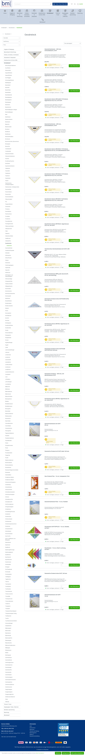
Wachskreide (8, 635)
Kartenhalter (8, 288)
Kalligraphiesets (8, 286)
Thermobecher (8, 591)
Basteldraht (7, 85)
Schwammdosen (8, 528)
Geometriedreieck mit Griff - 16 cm (53, 595)
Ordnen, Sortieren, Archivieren (11, 54)
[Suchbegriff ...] (32, 4)
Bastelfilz (7, 87)
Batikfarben (7, 116)
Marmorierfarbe (8, 396)
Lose (6, 376)
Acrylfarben (7, 67)
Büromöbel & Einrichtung (10, 52)
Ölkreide (7, 701)
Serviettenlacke (8, 533)
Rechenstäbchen (9, 465)
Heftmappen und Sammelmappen (9, 275)
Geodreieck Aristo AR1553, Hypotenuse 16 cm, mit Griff (57, 324)
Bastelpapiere (8, 99)
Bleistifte (7, 124)
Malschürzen (8, 394)
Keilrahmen (7, 298)
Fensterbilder (8, 189)
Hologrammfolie (8, 281)
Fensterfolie (8, 194)
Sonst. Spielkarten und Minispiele (10, 539)
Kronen (6, 340)
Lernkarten (7, 357)
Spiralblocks (8, 554)
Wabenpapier (8, 628)
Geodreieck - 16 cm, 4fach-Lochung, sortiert (55, 548)
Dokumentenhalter (9, 153)
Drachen (7, 158)
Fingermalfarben (9, 204)
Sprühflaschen (8, 559)
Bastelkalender (8, 94)
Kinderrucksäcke (9, 305)
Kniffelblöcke (8, 315)
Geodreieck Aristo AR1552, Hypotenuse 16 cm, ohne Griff (57, 399)
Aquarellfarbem (8, 72)
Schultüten (7, 526)
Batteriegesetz (33, 732)
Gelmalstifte (8, 240)
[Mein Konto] (74, 4)
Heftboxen (7, 272)
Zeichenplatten (8, 682)
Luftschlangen (8, 381)
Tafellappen (8, 576)
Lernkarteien (8, 354)
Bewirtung (6, 712)
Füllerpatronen (8, 228)
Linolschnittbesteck (9, 371)
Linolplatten (8, 369)
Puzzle (6, 457)
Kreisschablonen (9, 332)
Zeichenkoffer (8, 669)
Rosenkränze (8, 467)
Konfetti (7, 318)
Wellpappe (7, 647)
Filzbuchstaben (8, 199)
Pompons (7, 450)
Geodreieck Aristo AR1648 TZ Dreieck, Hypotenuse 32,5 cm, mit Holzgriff (56, 74)
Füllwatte (7, 233)
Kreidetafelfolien (9, 325)
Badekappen (8, 82)
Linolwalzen (7, 374)
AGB (31, 726)
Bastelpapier (8, 102)
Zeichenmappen (8, 677)
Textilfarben (8, 586)
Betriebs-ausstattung (9, 709)
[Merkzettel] (71, 4)
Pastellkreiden (8, 440)
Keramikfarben (8, 300)
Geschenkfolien (8, 248)
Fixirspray (7, 209)
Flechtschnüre (8, 213)
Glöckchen (7, 262)
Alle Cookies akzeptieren (77, 753)
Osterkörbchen (8, 428)
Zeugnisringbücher (9, 694)
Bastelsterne (8, 107)
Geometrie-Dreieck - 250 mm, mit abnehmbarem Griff (54, 374)
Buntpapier (7, 143)
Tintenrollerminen (9, 601)
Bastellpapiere (8, 97)
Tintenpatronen (8, 598)
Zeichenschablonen (9, 684)
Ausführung (12, 41)
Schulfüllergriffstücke (10, 511)
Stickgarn (7, 566)
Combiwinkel (8, 151)
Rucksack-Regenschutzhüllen (11, 469)
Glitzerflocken (8, 257)
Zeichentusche (8, 687)
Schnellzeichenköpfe (10, 492)
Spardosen (7, 544)
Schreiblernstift (8, 501)
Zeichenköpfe (8, 674)
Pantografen (8, 430)
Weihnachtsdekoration (10, 645)
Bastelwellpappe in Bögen (11, 109)
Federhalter (7, 178)
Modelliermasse (8, 406)
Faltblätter (7, 168)
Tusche (7, 618)
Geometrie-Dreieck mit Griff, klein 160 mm (57, 451)
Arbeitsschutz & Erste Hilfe (10, 60)
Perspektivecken (9, 445)
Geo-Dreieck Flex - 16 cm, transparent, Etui (57, 476)
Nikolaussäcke (8, 416)
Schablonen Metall (9, 479)
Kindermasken (8, 303)
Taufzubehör (8, 584)
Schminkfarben (8, 487)
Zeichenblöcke (8, 660)
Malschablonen (8, 391)
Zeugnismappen (8, 691)
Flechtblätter (8, 211)
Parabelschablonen (9, 438)
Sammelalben (8, 474)
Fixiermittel (7, 206)
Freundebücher (8, 221)
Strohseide (7, 571)
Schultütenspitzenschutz (10, 523)
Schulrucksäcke (8, 518)
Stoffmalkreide (8, 569)
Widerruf (32, 734)
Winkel (6, 652)
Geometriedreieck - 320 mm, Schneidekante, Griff (53, 49)
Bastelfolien (8, 90)
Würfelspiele (8, 655)
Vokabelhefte (8, 625)
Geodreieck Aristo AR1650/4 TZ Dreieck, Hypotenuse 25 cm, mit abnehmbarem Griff (57, 149)
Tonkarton (7, 603)
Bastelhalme (8, 92)
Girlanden (7, 252)
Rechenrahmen (8, 462)
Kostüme (7, 320)
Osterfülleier (8, 425)
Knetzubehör (8, 313)
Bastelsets (7, 104)
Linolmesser (7, 367)
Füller (6, 231)
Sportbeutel (8, 557)
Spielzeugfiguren (9, 552)
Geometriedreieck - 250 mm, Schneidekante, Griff (53, 124)
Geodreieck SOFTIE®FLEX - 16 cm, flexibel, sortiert (57, 527)
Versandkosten (39, 747)
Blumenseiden (8, 126)
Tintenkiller (7, 596)
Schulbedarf (7, 63)
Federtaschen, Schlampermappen (9, 184)
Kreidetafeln (8, 327)
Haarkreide (7, 267)
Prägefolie (7, 455)
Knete (6, 310)
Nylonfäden (7, 420)
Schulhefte (7, 514)
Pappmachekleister (9, 433)
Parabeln (7, 435)
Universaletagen (9, 623)
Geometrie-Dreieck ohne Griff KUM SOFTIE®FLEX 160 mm (55, 349)
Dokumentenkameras (10, 156)
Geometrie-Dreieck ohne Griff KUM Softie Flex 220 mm (57, 299)
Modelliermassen (9, 403)
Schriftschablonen (9, 504)
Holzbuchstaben (9, 283)
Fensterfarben (8, 191)
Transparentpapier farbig (11, 613)
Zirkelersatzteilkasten (10, 696)
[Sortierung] (72, 43)
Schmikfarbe (8, 484)
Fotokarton (7, 218)
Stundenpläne (8, 574)
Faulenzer (7, 175)
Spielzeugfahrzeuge (9, 549)
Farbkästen (7, 173)
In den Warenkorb (74, 65)
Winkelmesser (8, 650)
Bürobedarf (7, 715)
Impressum (32, 729)
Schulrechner (8, 516)
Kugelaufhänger (8, 342)
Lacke (6, 347)
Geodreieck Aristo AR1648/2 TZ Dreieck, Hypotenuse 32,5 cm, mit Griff (56, 99)
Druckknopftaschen (9, 161)
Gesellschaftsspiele (9, 250)
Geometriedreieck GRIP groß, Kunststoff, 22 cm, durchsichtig (56, 274)
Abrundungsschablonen (10, 65)
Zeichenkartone (8, 664)
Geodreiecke (8, 243)
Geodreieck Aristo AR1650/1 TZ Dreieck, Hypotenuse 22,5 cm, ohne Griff (56, 199)
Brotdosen (7, 139)
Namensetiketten (9, 413)
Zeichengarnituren (9, 662)
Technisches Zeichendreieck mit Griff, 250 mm (57, 249)
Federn (6, 180)
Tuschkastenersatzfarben (11, 620)
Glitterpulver (8, 255)
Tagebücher (8, 579)
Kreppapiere (8, 335)
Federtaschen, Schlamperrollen (12, 186)
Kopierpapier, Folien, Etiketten (11, 707)
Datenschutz (32, 727)
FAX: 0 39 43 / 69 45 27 (7, 731)
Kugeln (6, 345)
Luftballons (7, 379)
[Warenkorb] (80, 4)
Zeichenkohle (8, 672)
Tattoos (7, 581)
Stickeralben (8, 564)
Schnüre (7, 496)
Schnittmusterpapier (9, 494)
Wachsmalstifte (8, 638)
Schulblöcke (8, 509)
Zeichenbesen (8, 657)
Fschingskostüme (9, 223)
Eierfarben (7, 163)
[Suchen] (50, 4)
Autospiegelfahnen (9, 80)
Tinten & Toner (7, 704)
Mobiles (7, 401)
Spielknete (7, 547)
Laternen (7, 352)
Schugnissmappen (9, 506)
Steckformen (8, 562)
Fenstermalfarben (9, 196)
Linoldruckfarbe (8, 364)
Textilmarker (8, 588)
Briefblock (7, 131)
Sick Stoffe (7, 536)
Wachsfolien (8, 630)
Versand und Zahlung (34, 731)
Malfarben (7, 389)
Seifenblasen (8, 531)
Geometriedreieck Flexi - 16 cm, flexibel (56, 501)
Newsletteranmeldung (35, 736)
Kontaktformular (12, 736)
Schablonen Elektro (9, 477)
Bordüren (7, 129)
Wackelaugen (8, 640)
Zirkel (6, 699)
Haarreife (7, 270)
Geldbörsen (8, 238)
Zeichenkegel (8, 667)
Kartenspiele (8, 296)
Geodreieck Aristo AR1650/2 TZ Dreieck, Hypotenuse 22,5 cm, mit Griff (56, 174)
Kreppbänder (8, 337)
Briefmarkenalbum (9, 136)
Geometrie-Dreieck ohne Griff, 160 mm (56, 573)
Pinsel (6, 447)
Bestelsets (7, 121)
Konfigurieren (66, 753)
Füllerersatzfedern (9, 226)
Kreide (6, 330)
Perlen (6, 443)
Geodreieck (8, 34)
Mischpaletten (8, 398)
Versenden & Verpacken (10, 57)
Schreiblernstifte (9, 499)
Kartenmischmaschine (10, 293)
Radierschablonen (9, 460)
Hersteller (12, 37)
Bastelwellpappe (9, 112)
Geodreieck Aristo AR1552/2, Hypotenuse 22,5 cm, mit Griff (57, 224)
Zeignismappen (8, 689)
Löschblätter (8, 384)
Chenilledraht (8, 148)
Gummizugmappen (9, 265)
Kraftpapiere (8, 322)
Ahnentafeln (8, 70)
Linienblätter (8, 362)
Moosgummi (8, 408)
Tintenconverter (9, 593)
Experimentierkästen (9, 165)
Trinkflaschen (8, 615)
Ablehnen (58, 753)
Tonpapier (7, 608)
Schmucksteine (8, 489)
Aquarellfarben (8, 75)
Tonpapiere (7, 606)
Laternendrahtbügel (9, 349)
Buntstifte (7, 146)
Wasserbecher (8, 642)
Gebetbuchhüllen (9, 236)
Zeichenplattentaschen (10, 679)
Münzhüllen (7, 411)
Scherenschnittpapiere (10, 482)
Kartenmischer (8, 291)
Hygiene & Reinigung (9, 49)
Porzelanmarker (8, 452)
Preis (12, 44)
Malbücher (7, 386)
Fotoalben (7, 216)
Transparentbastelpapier (10, 611)
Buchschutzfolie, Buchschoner (12, 141)
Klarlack (7, 308)
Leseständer (8, 359)
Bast (6, 114)
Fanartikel (7, 170)
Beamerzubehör (8, 119)
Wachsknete (8, 633)
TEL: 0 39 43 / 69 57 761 (7, 728)
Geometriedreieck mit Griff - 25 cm (53, 424)
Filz (6, 201)
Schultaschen (8, 521)
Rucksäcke (7, 472)
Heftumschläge (8, 278)
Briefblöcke (7, 134)
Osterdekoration (9, 423)
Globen (7, 260)
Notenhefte (8, 418)
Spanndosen (8, 542)
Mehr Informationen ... (40, 753)
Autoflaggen (8, 77)
